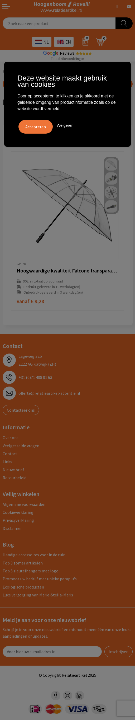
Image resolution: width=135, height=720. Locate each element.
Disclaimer (12, 528)
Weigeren (65, 125)
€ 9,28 (30, 301)
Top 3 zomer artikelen (23, 563)
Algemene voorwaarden (24, 504)
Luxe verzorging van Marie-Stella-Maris (38, 594)
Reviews (67, 53)
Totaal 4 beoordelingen (67, 59)
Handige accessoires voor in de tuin (34, 554)
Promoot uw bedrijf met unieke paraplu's (40, 578)
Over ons (10, 437)
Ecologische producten (23, 587)
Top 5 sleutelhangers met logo (31, 570)
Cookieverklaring (18, 512)
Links (7, 461)
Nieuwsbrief (13, 469)
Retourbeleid (14, 477)
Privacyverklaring (18, 520)
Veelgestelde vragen (21, 445)
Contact (10, 453)
